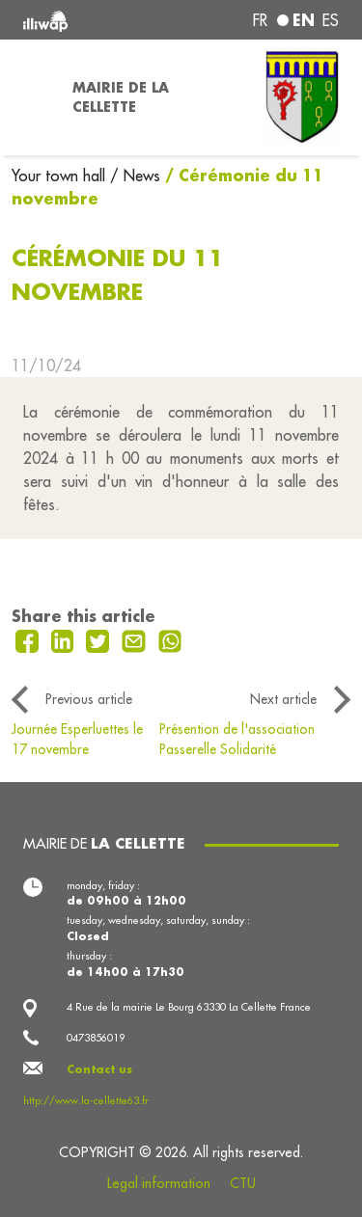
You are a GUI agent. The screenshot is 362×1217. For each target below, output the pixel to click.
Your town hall (61, 175)
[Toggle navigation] (30, 97)
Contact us (99, 1069)
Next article (283, 699)
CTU (243, 1183)
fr (260, 20)
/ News (135, 175)
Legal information (158, 1183)
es (330, 20)
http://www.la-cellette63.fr (86, 1100)
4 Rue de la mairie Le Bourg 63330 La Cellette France (189, 1007)
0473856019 (96, 1037)
